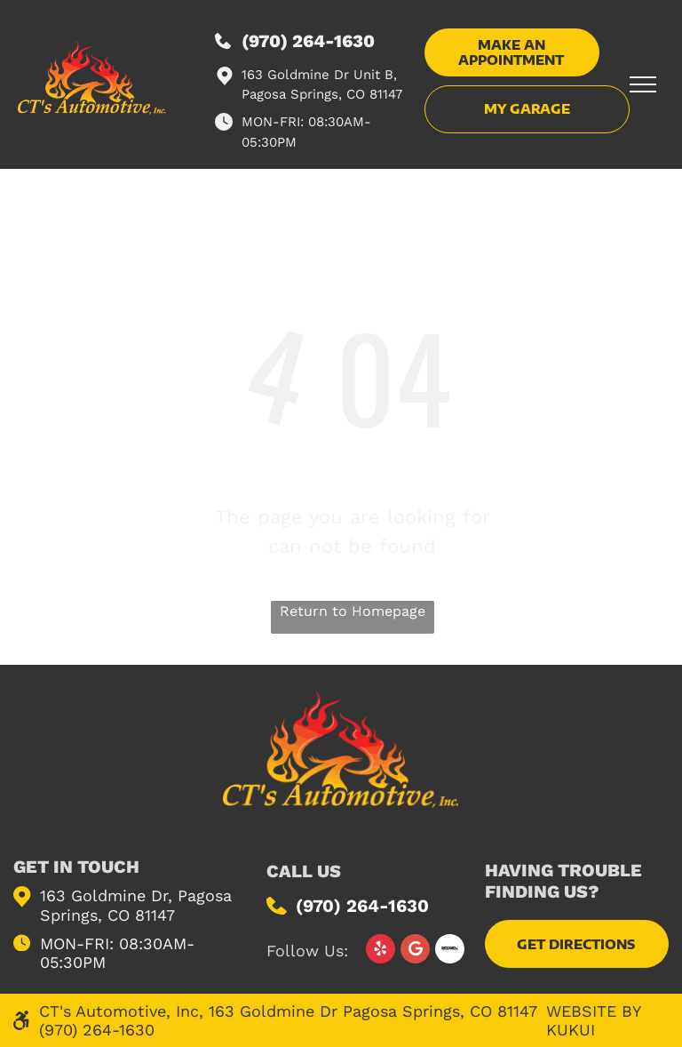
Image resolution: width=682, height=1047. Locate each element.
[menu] (643, 84)
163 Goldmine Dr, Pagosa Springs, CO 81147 (136, 905)
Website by (593, 1011)
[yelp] (380, 951)
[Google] (415, 951)
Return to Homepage (352, 611)
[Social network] (449, 951)
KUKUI (570, 1029)
